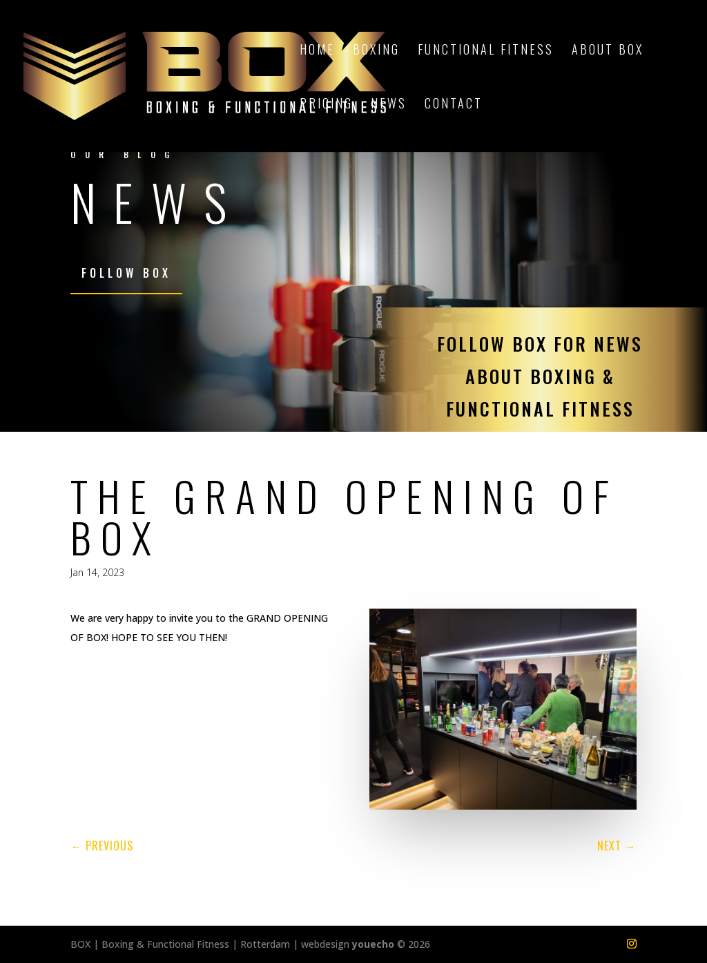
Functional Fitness (486, 51)
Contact (454, 105)
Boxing (376, 51)
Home (317, 51)
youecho (373, 944)
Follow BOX (126, 273)
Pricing (326, 105)
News (389, 105)
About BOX (607, 51)
